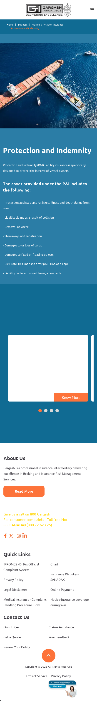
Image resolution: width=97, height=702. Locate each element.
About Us (14, 458)
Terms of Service (35, 676)
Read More (24, 491)
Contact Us (16, 617)
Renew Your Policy (16, 647)
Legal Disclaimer (15, 589)
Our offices (11, 627)
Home (10, 24)
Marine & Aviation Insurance (47, 24)
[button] (40, 411)
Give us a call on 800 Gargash (26, 514)
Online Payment (62, 589)
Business (22, 24)
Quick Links (17, 554)
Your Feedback (59, 637)
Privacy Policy (13, 579)
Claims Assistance (61, 627)
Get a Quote (12, 637)
